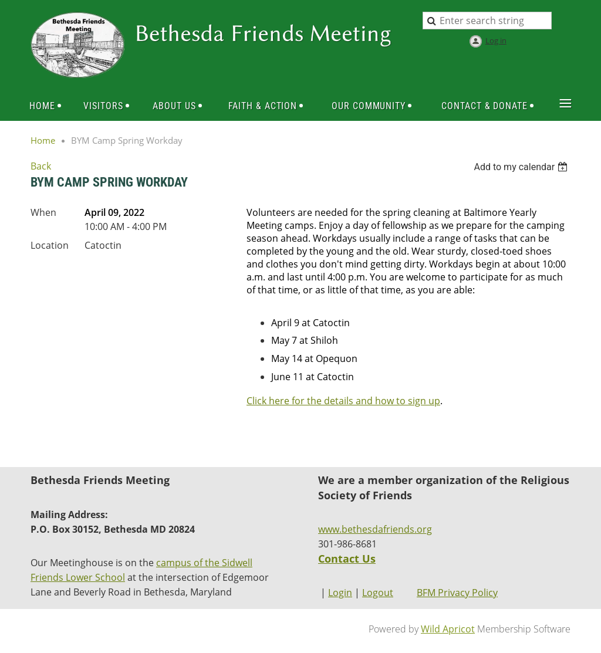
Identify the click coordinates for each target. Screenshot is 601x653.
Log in (496, 40)
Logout (377, 592)
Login (340, 592)
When (43, 212)
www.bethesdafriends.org (375, 529)
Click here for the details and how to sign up (343, 400)
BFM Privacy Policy (457, 592)
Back (41, 166)
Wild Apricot (448, 628)
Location (50, 245)
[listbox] (522, 167)
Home (43, 140)
